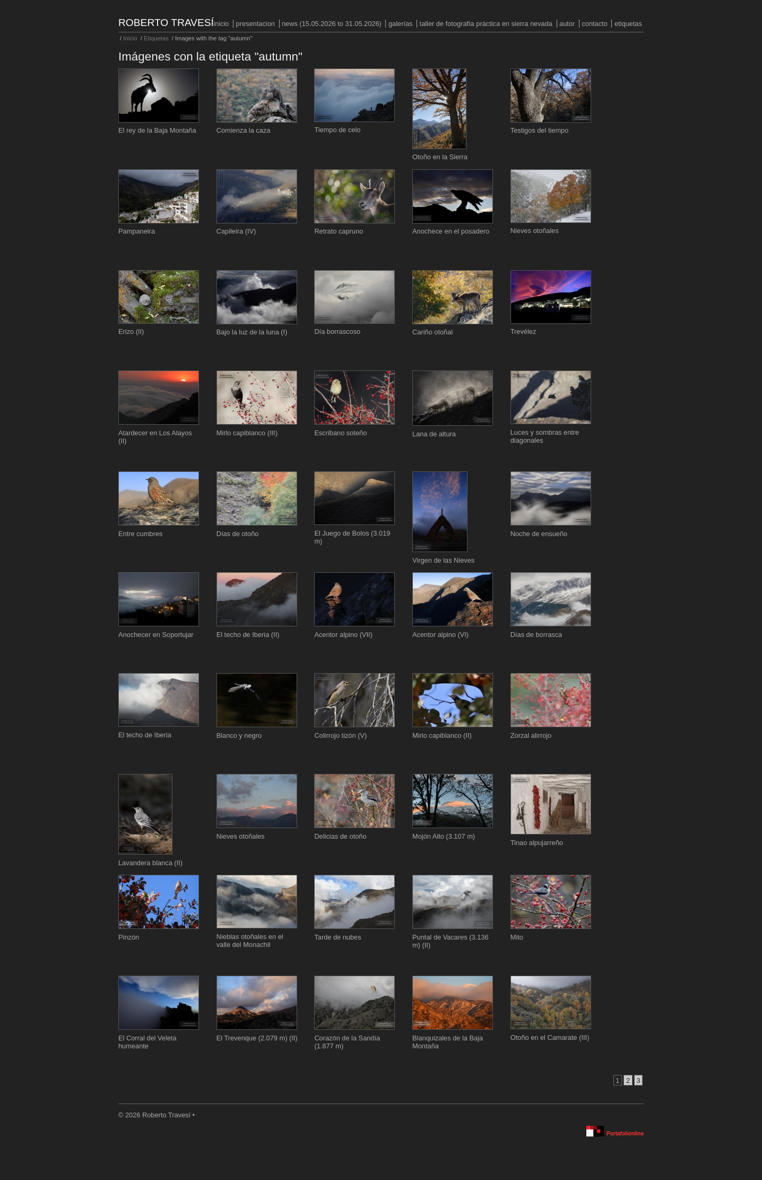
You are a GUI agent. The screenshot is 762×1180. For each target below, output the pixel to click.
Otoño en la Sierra (439, 157)
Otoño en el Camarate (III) (550, 1037)
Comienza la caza (244, 130)
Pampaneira (136, 231)
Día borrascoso (337, 331)
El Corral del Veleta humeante (147, 1042)
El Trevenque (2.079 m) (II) (257, 1038)
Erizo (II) (131, 331)
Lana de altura (434, 434)
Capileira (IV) (236, 231)
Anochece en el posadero (450, 231)
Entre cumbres (140, 534)
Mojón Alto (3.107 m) (443, 836)
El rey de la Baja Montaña (157, 130)
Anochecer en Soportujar (156, 635)
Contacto (594, 24)
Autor (567, 24)
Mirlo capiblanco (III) (247, 433)
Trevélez (523, 331)
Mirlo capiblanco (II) (442, 735)
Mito (516, 937)
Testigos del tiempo (539, 130)
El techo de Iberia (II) (248, 635)
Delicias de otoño (340, 836)
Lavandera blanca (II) (150, 863)
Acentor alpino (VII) (343, 635)
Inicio (221, 24)
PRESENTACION (255, 24)
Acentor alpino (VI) (440, 635)
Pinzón (128, 937)
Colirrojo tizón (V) (340, 735)
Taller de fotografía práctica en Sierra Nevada (486, 24)
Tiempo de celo (337, 130)
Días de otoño (238, 534)
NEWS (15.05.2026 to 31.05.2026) (332, 24)
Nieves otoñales (534, 231)
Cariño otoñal (432, 332)
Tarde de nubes (337, 937)
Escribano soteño (340, 433)
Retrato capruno (338, 231)
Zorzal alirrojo (531, 735)
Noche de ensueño (538, 534)
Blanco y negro (239, 735)
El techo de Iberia (144, 735)
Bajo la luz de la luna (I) (252, 332)
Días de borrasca (536, 635)
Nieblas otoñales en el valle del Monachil (250, 941)
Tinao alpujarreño (536, 843)
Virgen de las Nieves (443, 560)
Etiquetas (628, 24)
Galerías (400, 24)
